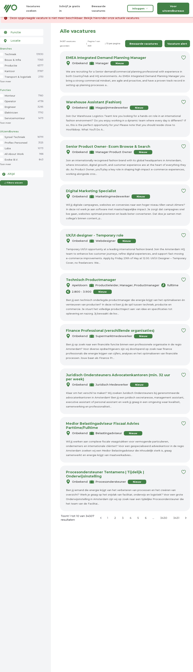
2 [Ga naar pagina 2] (115, 518)
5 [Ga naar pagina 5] (138, 518)
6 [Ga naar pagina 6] (146, 518)
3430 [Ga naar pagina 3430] (163, 518)
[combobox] (21, 32)
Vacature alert (177, 43)
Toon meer (5, 81)
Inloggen (140, 8)
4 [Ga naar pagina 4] (130, 518)
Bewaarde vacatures (143, 43)
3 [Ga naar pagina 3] (123, 518)
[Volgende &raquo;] (185, 517)
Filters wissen (13, 183)
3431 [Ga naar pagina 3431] (176, 518)
